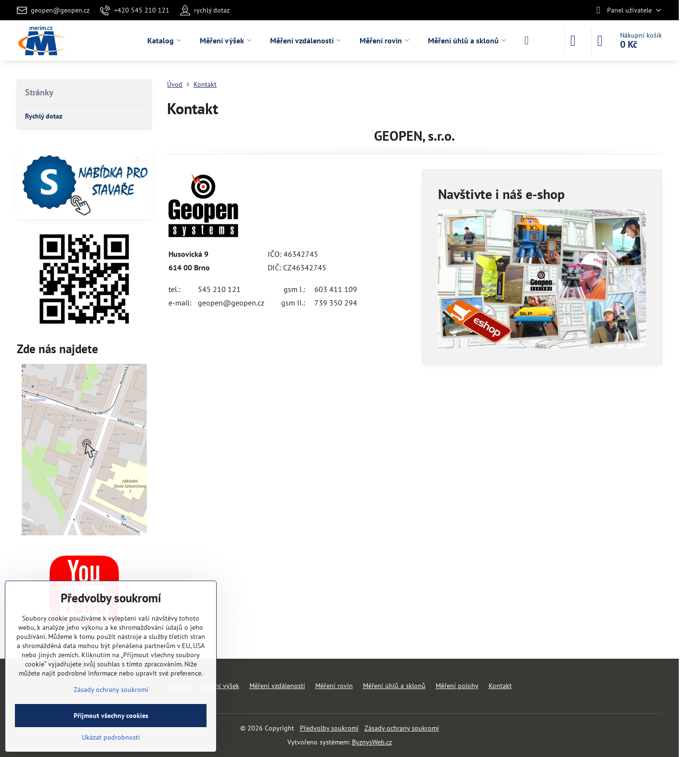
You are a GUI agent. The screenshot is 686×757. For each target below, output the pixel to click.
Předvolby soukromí (329, 728)
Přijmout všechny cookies (111, 715)
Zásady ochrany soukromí (401, 728)
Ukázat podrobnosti (111, 737)
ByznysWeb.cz (372, 742)
